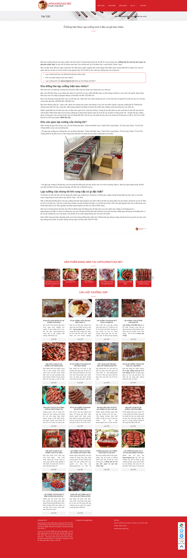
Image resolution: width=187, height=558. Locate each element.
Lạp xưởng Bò (88, 282)
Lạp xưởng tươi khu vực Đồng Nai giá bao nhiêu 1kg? (65, 74)
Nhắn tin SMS (181, 541)
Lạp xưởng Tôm (70, 282)
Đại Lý (133, 5)
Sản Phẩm (111, 5)
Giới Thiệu (101, 5)
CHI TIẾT (54, 339)
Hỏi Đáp (143, 5)
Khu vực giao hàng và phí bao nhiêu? (59, 78)
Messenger (181, 536)
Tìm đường (181, 525)
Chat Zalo (181, 531)
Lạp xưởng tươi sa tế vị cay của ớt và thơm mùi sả (52, 284)
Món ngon (123, 5)
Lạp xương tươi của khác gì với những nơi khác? (71, 81)
